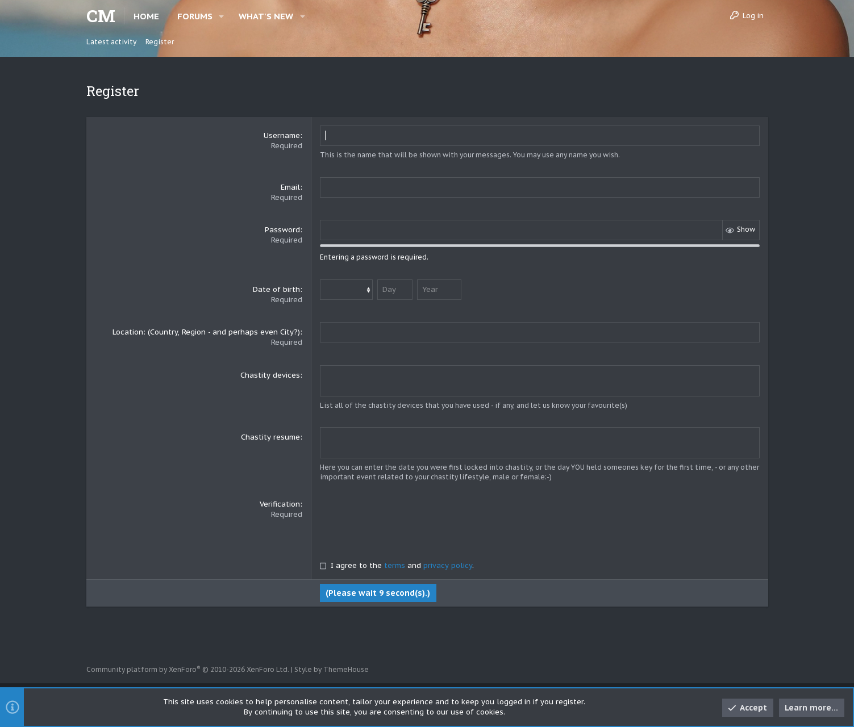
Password (282, 230)
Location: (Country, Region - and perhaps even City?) (206, 332)
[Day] (395, 289)
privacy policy (447, 564)
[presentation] (406, 520)
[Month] (346, 289)
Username (282, 135)
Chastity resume (270, 436)
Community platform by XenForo (187, 669)
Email (290, 187)
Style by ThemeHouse (331, 669)
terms (394, 564)
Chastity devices (270, 375)
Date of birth (276, 289)
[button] (222, 16)
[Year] (439, 289)
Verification (280, 503)
